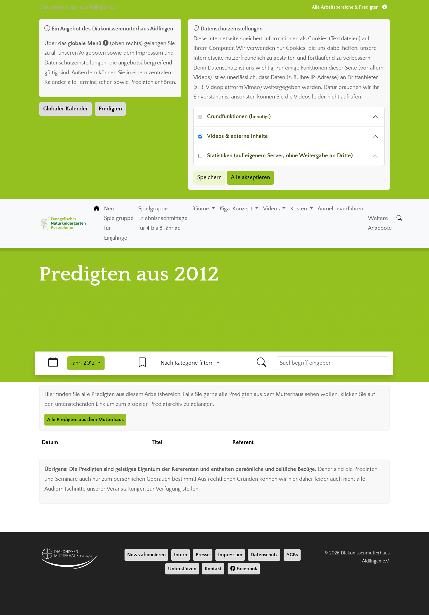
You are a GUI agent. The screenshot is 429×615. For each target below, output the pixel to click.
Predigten (110, 109)
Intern (180, 554)
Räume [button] (201, 209)
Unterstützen (182, 568)
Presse (203, 554)
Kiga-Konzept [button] (237, 209)
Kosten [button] (299, 209)
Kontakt (213, 568)
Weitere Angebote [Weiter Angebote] (380, 223)
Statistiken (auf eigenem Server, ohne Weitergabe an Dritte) (280, 155)
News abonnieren (146, 554)
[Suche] (399, 218)
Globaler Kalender (65, 109)
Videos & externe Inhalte (237, 136)
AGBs (292, 554)
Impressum (230, 554)
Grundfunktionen (239, 116)
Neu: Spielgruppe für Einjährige (118, 223)
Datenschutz (264, 554)
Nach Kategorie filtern (188, 363)
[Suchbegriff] (332, 363)
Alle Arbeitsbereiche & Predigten (349, 7)
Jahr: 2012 (83, 363)
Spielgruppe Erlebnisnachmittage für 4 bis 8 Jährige (162, 218)
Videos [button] (272, 209)
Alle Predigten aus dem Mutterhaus (85, 419)
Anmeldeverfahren (340, 209)
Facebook (243, 568)
